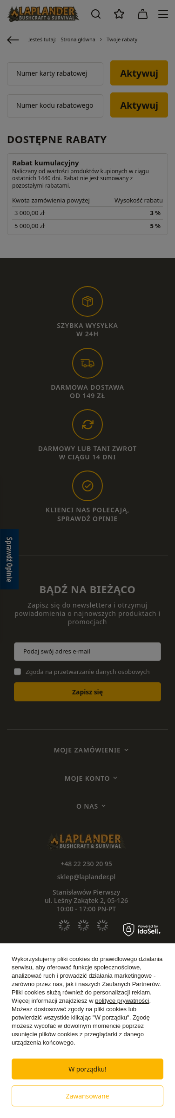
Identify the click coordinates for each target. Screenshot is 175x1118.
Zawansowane (87, 1096)
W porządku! (87, 1069)
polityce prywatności (122, 1000)
